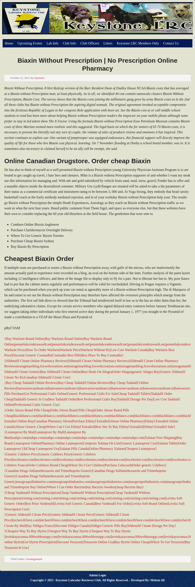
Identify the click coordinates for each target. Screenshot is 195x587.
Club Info (69, 43)
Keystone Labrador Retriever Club (50, 20)
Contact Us (171, 43)
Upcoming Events (29, 43)
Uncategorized (34, 559)
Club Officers (89, 43)
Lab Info (52, 43)
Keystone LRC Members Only (138, 43)
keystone (39, 77)
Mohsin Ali (157, 580)
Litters (108, 43)
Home (9, 43)
